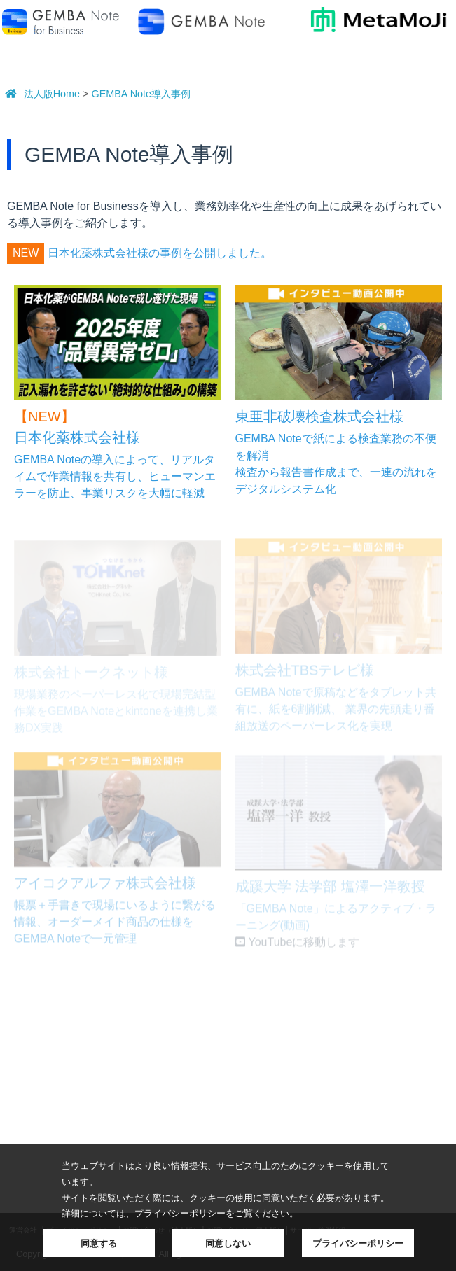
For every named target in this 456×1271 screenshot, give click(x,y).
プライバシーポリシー (357, 1243)
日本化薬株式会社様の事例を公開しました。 (160, 253)
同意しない (228, 1243)
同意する (99, 1243)
